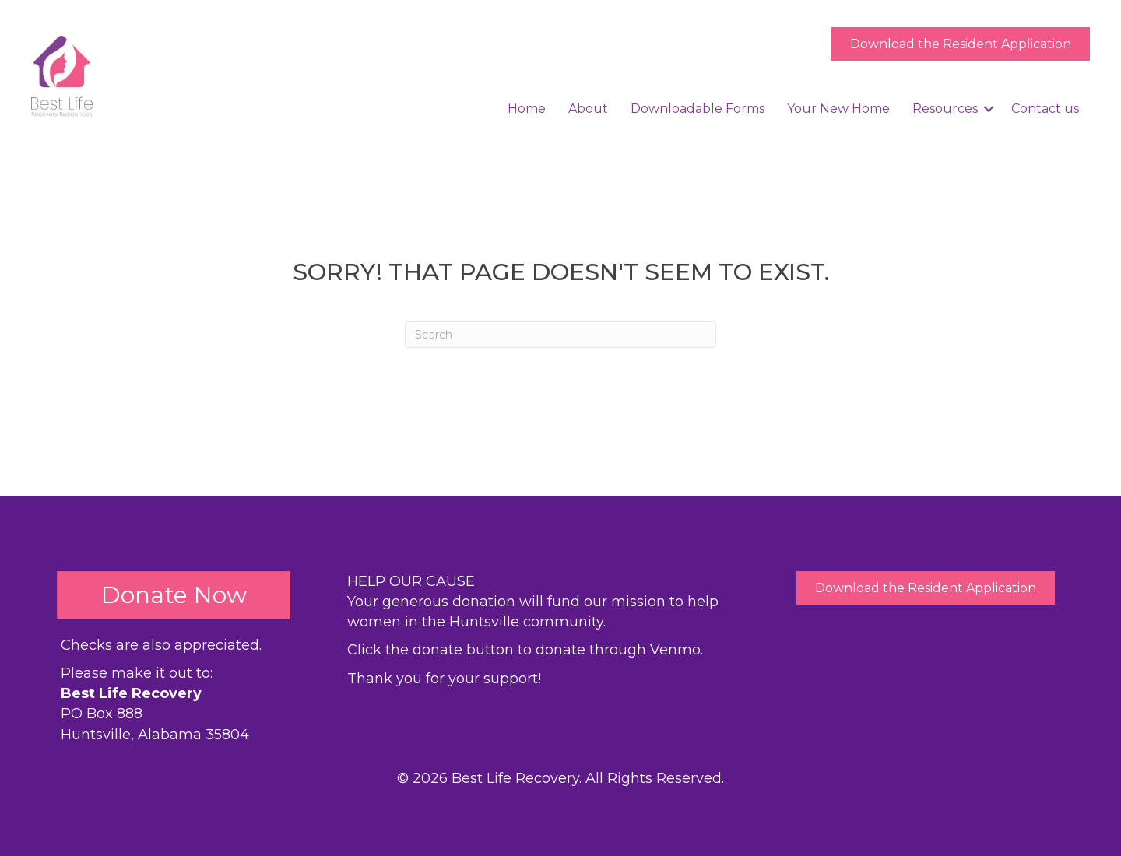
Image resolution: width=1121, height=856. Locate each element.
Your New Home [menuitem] (838, 108)
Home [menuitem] (527, 108)
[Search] (560, 334)
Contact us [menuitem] (1045, 108)
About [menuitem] (588, 108)
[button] (989, 109)
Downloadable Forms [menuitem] (697, 108)
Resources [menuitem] (945, 108)
